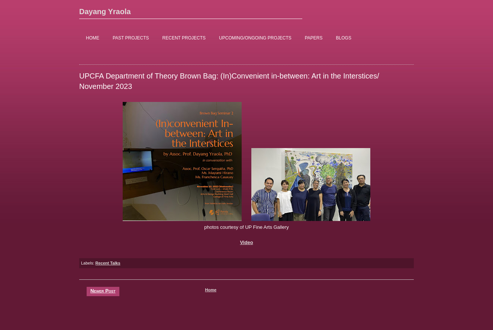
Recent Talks (108, 263)
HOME (92, 38)
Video (246, 242)
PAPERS (314, 38)
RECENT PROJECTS (184, 38)
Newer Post (103, 291)
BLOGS (343, 38)
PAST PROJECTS (131, 38)
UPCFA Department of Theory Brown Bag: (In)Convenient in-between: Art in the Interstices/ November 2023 (229, 81)
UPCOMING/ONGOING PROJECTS (255, 38)
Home (210, 290)
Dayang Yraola (105, 11)
